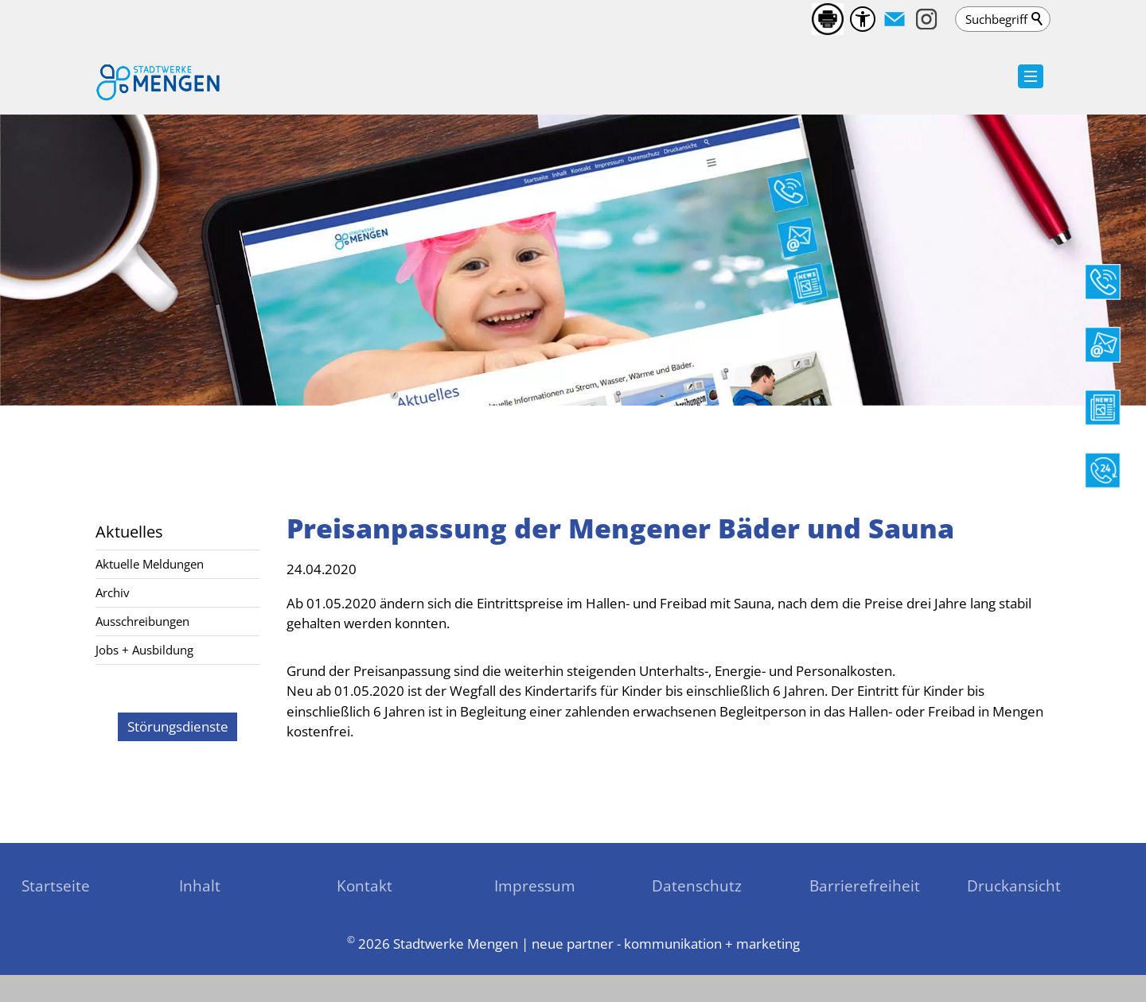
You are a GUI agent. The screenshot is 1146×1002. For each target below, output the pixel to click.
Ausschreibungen (142, 621)
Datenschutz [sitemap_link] (697, 885)
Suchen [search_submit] (1037, 19)
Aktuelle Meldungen (150, 564)
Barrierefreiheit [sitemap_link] (864, 885)
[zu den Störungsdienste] (177, 727)
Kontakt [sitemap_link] (364, 885)
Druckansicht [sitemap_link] (1014, 885)
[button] (894, 19)
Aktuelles (129, 531)
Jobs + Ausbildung (144, 650)
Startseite (55, 885)
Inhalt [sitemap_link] (199, 885)
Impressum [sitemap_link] (534, 885)
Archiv (113, 592)
